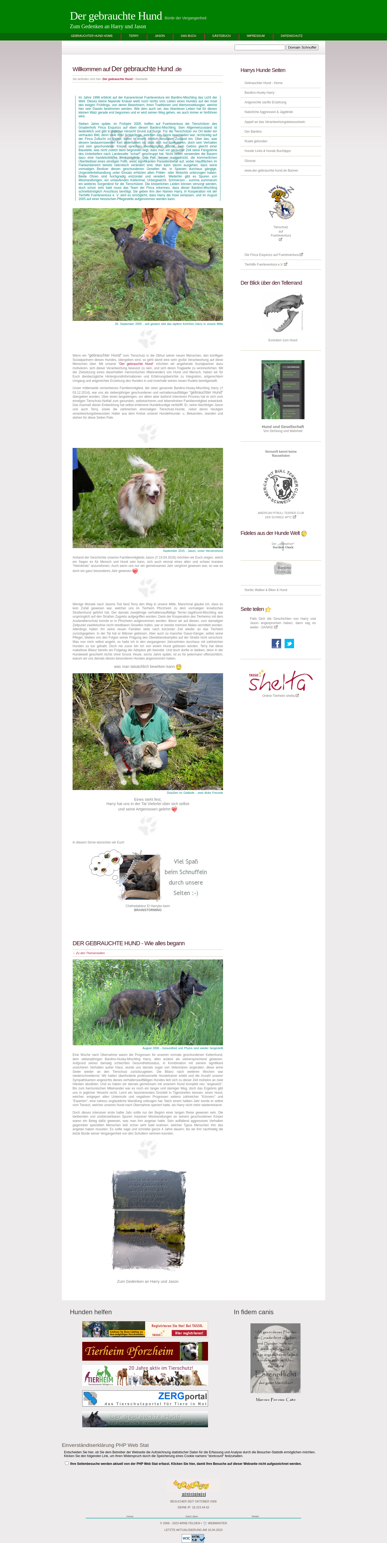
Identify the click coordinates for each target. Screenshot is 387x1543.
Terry (134, 35)
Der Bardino (253, 131)
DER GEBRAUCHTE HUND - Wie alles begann (129, 943)
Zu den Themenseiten (90, 953)
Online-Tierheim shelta (278, 696)
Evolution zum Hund (282, 340)
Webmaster (217, 1523)
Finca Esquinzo (261, 255)
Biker (272, 590)
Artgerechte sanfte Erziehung (265, 102)
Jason (160, 35)
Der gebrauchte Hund (116, 16)
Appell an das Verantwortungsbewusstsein (275, 122)
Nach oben (192, 1516)
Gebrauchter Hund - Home (263, 83)
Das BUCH (188, 35)
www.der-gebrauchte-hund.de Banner (271, 170)
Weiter (255, 1516)
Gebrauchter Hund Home (92, 35)
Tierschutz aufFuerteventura (281, 233)
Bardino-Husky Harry (259, 93)
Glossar (250, 161)
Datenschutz (292, 35)
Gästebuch (221, 35)
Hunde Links (254, 151)
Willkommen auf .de (127, 69)
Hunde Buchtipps (278, 151)
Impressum (256, 35)
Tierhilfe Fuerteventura (261, 264)
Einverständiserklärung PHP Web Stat (105, 1445)
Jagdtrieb (286, 112)
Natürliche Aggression (260, 112)
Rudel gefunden (256, 141)
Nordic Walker (255, 590)
